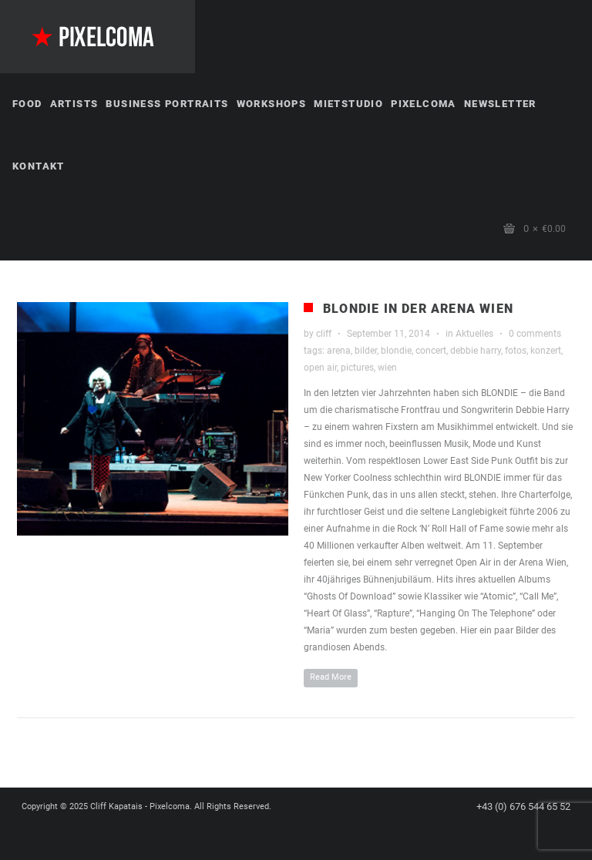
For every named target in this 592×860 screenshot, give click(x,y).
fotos (515, 350)
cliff (323, 333)
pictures (357, 367)
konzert (545, 350)
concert (430, 350)
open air (320, 367)
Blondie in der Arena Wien (418, 308)
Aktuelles (474, 333)
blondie (396, 350)
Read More (331, 677)
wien (387, 367)
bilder (366, 350)
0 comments (535, 333)
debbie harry (475, 350)
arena (339, 350)
